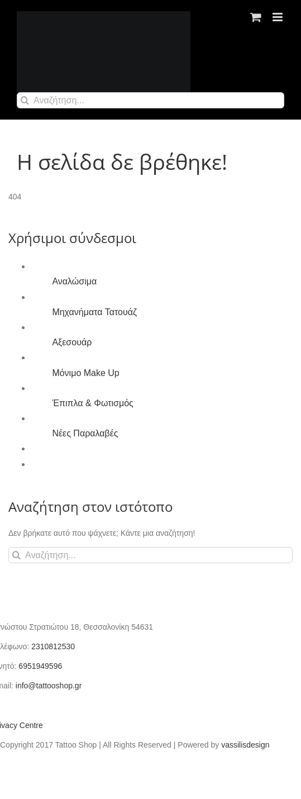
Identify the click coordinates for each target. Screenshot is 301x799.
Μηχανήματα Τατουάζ (94, 312)
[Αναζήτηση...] (150, 100)
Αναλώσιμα (74, 281)
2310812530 (53, 646)
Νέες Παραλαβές (85, 433)
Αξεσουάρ (72, 342)
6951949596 (40, 666)
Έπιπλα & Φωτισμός (92, 403)
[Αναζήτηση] (25, 100)
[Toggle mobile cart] (255, 17)
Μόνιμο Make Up (85, 373)
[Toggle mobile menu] (278, 17)
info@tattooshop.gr (49, 685)
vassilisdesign (245, 744)
